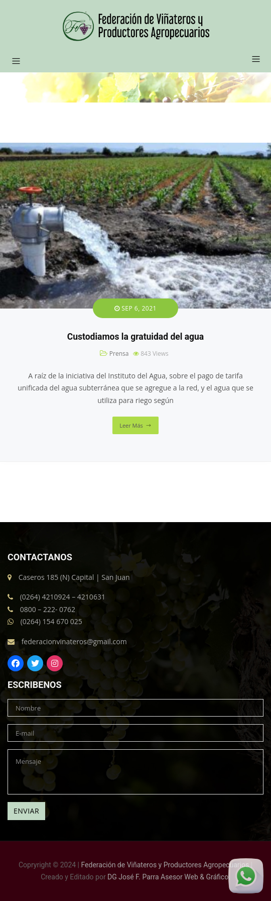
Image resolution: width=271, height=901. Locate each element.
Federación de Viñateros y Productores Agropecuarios (165, 865)
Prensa (119, 353)
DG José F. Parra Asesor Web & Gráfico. (168, 877)
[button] (252, 60)
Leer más (131, 425)
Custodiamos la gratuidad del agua (135, 337)
